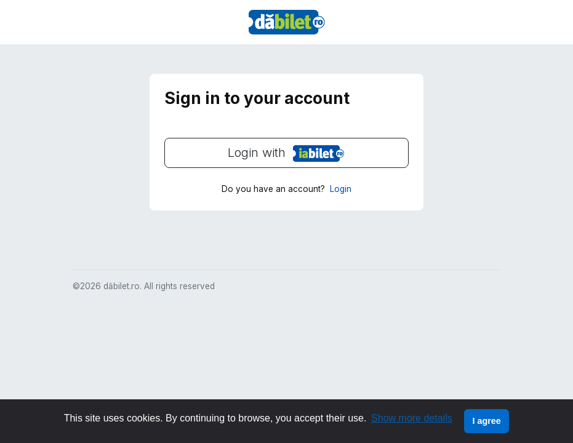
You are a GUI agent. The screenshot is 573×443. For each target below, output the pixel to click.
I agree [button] (486, 421)
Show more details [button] (411, 418)
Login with (254, 153)
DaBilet (287, 22)
